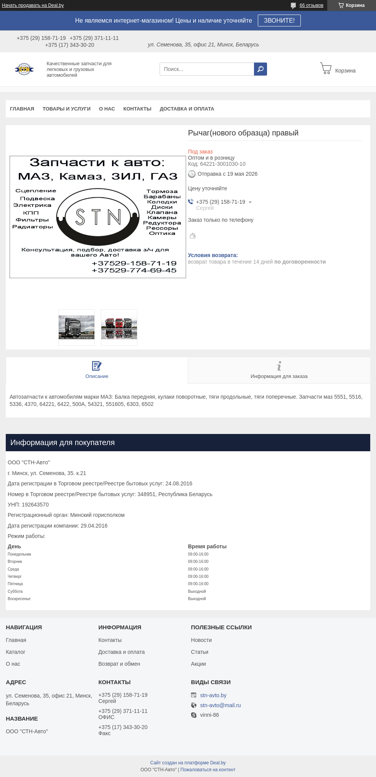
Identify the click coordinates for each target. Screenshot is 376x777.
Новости (201, 640)
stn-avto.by (213, 695)
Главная (22, 109)
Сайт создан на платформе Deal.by (188, 762)
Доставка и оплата (187, 109)
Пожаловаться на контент (207, 769)
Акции (198, 664)
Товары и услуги (67, 109)
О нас (107, 109)
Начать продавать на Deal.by (33, 5)
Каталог (15, 652)
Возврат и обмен (119, 664)
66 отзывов (311, 5)
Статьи (199, 652)
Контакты (138, 109)
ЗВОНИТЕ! (279, 20)
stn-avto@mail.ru (220, 705)
